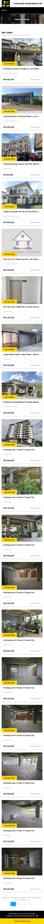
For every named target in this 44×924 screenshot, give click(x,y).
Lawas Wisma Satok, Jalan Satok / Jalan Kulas (22, 354)
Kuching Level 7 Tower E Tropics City (18, 450)
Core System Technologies (26, 913)
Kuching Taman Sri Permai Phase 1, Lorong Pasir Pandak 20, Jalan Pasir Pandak (22, 116)
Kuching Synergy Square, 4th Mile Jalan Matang (22, 164)
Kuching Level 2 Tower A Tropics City (18, 783)
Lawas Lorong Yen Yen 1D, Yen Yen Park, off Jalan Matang (22, 211)
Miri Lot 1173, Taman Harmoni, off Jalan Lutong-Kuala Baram (22, 259)
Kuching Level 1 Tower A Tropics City (18, 497)
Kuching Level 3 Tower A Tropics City (18, 592)
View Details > (35, 79)
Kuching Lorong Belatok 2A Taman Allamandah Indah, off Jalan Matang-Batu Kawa (22, 402)
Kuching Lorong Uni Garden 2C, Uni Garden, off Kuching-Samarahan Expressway (22, 69)
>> (30, 904)
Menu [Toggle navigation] (4, 10)
